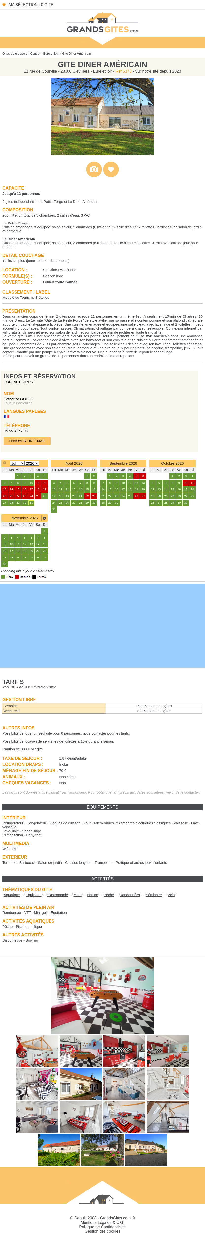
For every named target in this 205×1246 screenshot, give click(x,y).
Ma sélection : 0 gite (31, 5)
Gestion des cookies (102, 1231)
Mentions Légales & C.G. (102, 1222)
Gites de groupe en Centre (21, 53)
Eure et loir (50, 53)
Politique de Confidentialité (102, 1227)
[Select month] (17, 463)
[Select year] (32, 463)
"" (11, 895)
